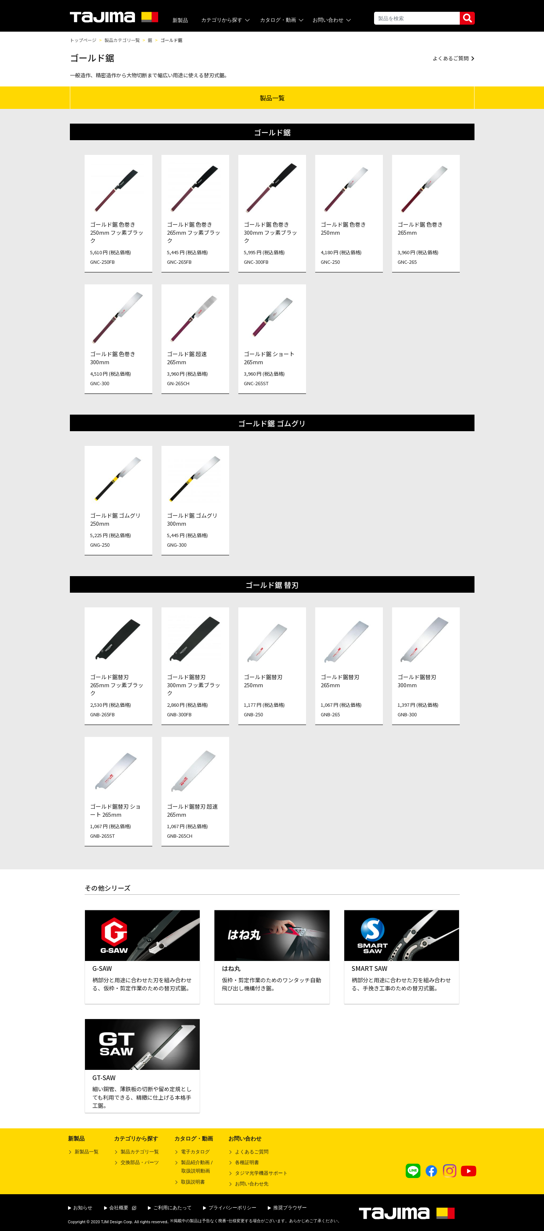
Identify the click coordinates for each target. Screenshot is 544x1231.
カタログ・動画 (282, 20)
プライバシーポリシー (229, 1207)
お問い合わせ (332, 20)
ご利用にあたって (170, 1207)
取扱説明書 (193, 1182)
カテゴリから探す (226, 20)
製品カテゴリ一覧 (122, 40)
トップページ (83, 40)
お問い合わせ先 (252, 1183)
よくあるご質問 (252, 1151)
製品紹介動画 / (193, 1168)
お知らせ (80, 1207)
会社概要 (120, 1207)
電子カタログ (195, 1151)
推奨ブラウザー (287, 1207)
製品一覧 (272, 97)
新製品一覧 (87, 1151)
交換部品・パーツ (140, 1162)
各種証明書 (247, 1162)
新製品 (180, 20)
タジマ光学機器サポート (261, 1173)
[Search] (417, 18)
